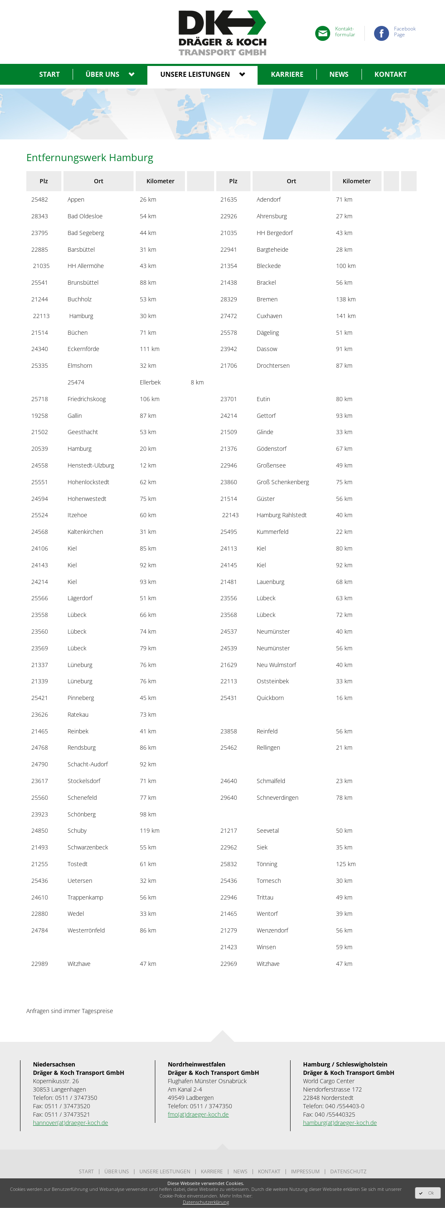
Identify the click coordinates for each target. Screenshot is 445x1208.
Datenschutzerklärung (206, 1202)
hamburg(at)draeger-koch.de (340, 1123)
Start (49, 74)
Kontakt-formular (345, 32)
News (339, 74)
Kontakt (390, 74)
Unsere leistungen (195, 74)
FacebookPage (405, 32)
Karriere (287, 74)
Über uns (102, 74)
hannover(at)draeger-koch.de (70, 1123)
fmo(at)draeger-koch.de (198, 1114)
